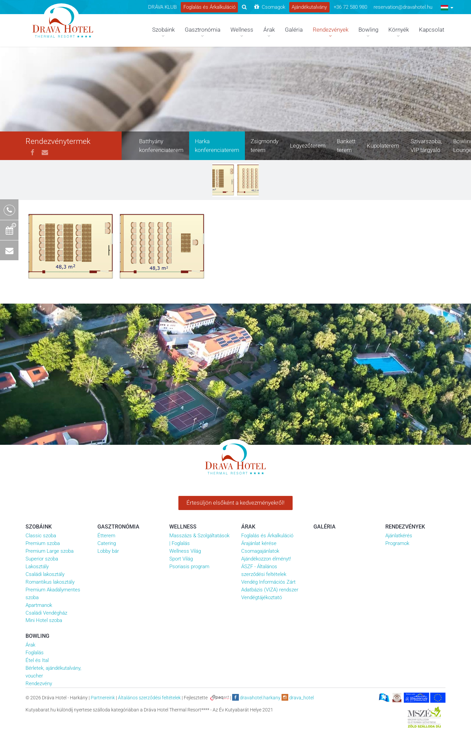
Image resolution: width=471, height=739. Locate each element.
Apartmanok (39, 605)
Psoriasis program (189, 566)
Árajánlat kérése (258, 543)
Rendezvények (405, 526)
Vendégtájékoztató (261, 597)
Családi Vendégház (46, 613)
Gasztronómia (118, 526)
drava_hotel (298, 697)
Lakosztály (37, 566)
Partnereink (103, 697)
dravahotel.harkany (256, 697)
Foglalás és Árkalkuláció (267, 536)
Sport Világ (181, 559)
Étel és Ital (37, 660)
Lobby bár (108, 551)
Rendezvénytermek (58, 141)
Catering (106, 543)
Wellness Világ (185, 551)
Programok (397, 543)
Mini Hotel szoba (44, 620)
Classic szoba (41, 536)
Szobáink (39, 526)
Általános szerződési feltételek (149, 697)
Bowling (37, 636)
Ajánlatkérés (398, 536)
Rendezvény (39, 683)
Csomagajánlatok (260, 551)
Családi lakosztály (45, 574)
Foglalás (35, 653)
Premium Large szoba (50, 551)
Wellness (183, 526)
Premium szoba (43, 543)
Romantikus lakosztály (50, 582)
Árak (248, 526)
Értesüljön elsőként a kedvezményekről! (235, 502)
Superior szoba (42, 559)
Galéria (324, 526)
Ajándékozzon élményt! (266, 559)
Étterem (106, 536)
